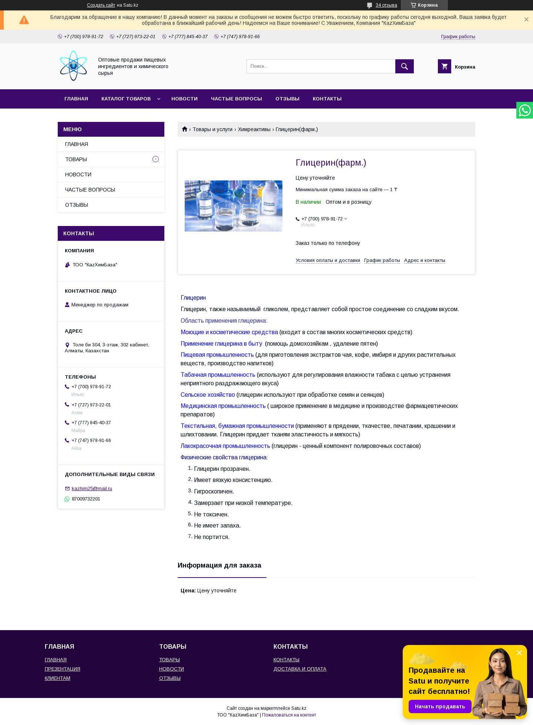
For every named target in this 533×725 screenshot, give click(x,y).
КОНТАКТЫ (327, 99)
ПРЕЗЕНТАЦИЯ (62, 669)
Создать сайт (101, 5)
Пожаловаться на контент (289, 715)
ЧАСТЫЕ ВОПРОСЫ (236, 99)
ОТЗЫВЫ (287, 99)
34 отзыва (386, 5)
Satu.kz (298, 708)
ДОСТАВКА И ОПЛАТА (300, 669)
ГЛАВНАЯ (76, 99)
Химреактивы (254, 129)
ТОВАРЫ (76, 159)
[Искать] (404, 66)
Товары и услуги (212, 129)
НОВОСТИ (184, 99)
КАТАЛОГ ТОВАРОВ (126, 99)
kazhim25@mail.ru (92, 488)
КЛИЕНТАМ (57, 678)
